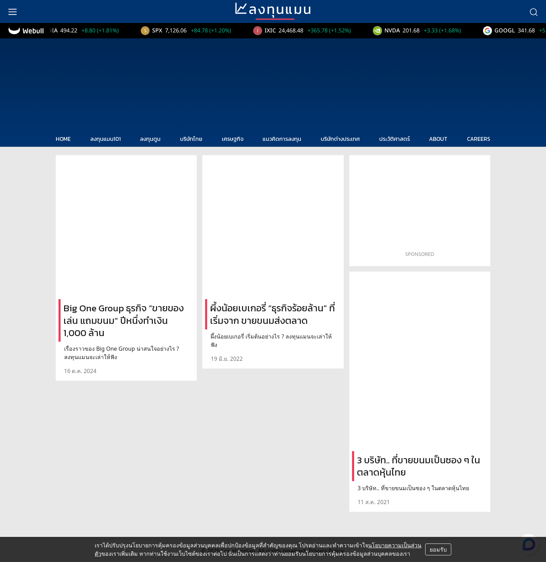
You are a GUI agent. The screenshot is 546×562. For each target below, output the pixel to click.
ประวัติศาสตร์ (394, 139)
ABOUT (438, 139)
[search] (533, 11)
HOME (63, 139)
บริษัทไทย (191, 139)
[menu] (13, 11)
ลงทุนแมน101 (105, 139)
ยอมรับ (438, 549)
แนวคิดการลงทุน (282, 139)
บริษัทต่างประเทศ (340, 139)
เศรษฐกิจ (232, 139)
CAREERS (478, 139)
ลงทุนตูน (150, 139)
